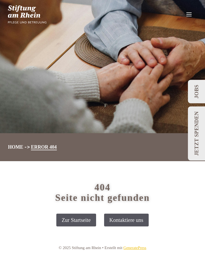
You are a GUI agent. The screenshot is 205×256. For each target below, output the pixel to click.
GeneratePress (134, 248)
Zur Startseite (76, 220)
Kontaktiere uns (126, 220)
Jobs (196, 92)
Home (15, 147)
